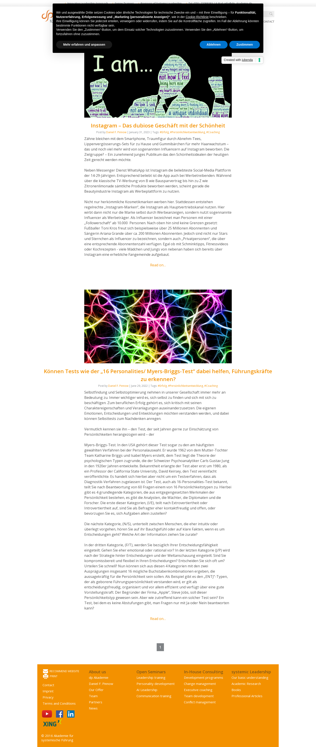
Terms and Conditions (59, 703)
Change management (200, 683)
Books (236, 690)
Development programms (203, 677)
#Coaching (213, 132)
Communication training (153, 696)
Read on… (158, 265)
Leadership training (150, 677)
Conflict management (200, 702)
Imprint (48, 691)
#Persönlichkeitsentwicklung (187, 132)
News (93, 708)
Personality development (155, 683)
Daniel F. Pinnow (116, 132)
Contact (268, 21)
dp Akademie (98, 677)
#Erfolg (164, 132)
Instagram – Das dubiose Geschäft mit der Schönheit (158, 125)
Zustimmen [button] (244, 44)
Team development (199, 696)
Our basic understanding (250, 677)
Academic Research (246, 683)
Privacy (48, 697)
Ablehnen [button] (214, 44)
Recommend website (61, 671)
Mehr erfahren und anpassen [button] (84, 44)
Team (93, 696)
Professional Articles (247, 696)
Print (50, 676)
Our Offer (96, 690)
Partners (95, 702)
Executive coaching (198, 690)
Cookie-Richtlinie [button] (197, 17)
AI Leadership (146, 690)
